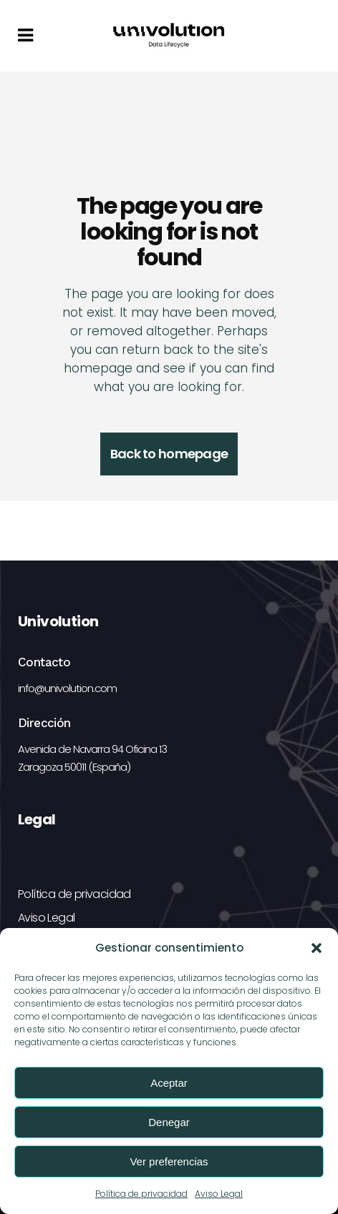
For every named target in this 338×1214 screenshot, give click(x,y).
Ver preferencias (169, 1161)
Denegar (169, 1122)
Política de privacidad (141, 1194)
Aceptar (169, 1083)
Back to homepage (169, 454)
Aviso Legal (219, 1194)
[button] (316, 948)
